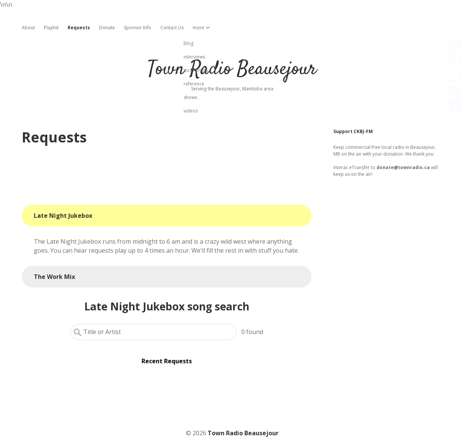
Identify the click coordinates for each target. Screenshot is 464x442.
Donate (107, 27)
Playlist (51, 27)
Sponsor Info (137, 27)
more (198, 27)
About (28, 27)
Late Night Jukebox (63, 215)
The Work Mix (54, 277)
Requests (79, 27)
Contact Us (172, 27)
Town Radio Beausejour (232, 69)
